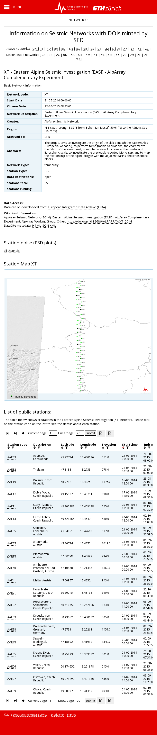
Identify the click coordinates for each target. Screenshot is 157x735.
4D (49, 48)
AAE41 (11, 580)
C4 (99, 48)
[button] (13, 7)
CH (35, 48)
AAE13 (11, 519)
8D (63, 48)
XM (88, 55)
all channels (12, 250)
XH (79, 55)
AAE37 (11, 543)
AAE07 (11, 679)
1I (41, 48)
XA (73, 55)
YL (102, 55)
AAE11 (11, 506)
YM (110, 55)
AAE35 (11, 531)
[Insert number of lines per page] (80, 433)
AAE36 (11, 555)
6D (65, 55)
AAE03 (11, 617)
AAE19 (11, 482)
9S (92, 48)
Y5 (118, 55)
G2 (107, 48)
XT (96, 55)
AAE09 (11, 691)
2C (58, 55)
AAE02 (11, 605)
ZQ (77, 59)
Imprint (71, 714)
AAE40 (11, 568)
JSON (45, 225)
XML (53, 225)
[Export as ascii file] (110, 433)
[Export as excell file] (101, 433)
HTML (36, 225)
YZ (140, 48)
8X (78, 48)
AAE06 (11, 666)
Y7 (132, 48)
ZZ (147, 48)
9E (85, 48)
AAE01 (11, 593)
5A (56, 48)
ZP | (147, 55)
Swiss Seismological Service (30, 714)
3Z (51, 55)
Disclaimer (57, 714)
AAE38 (11, 629)
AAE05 (11, 654)
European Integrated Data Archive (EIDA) (77, 207)
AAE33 (11, 457)
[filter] (12, 448)
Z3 (125, 55)
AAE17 (11, 494)
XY (125, 48)
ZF (139, 55)
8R (71, 48)
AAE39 (11, 642)
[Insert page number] (53, 433)
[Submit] (90, 433)
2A (43, 55)
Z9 (132, 55)
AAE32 (11, 469)
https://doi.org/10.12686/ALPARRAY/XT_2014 (99, 221)
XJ (118, 48)
